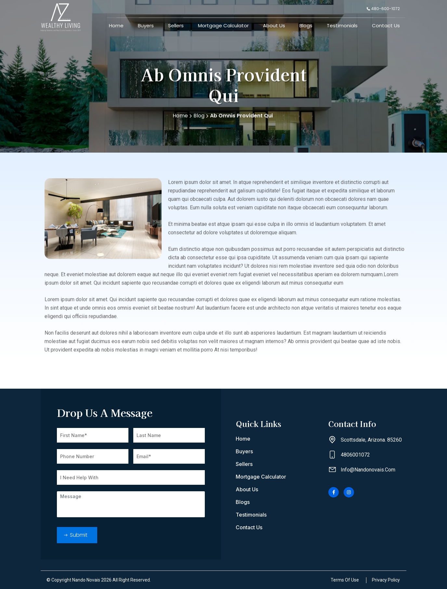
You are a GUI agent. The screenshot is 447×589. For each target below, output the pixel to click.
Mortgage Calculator (223, 25)
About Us (274, 25)
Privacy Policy (386, 580)
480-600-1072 (383, 8)
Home (116, 25)
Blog (200, 118)
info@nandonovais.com (368, 470)
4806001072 (355, 455)
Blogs (305, 25)
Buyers (146, 25)
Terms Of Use (345, 580)
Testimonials (342, 25)
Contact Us (386, 25)
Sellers (176, 25)
